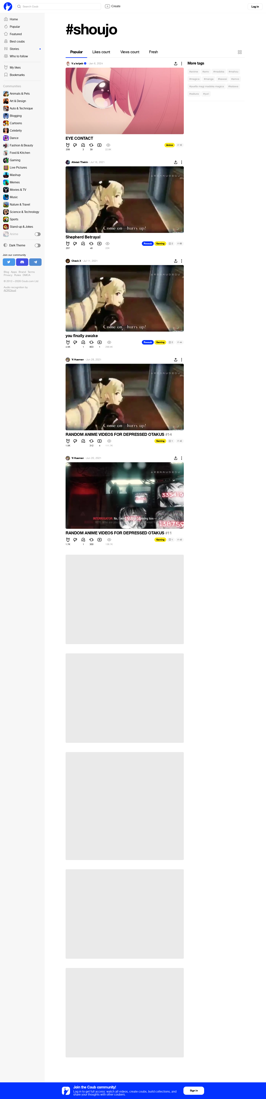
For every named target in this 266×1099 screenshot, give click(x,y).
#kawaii (222, 79)
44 (179, 342)
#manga (209, 79)
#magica (194, 79)
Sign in (194, 1090)
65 (179, 243)
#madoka (218, 71)
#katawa (233, 86)
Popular (12, 26)
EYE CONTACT (79, 138)
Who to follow (16, 56)
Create (112, 6)
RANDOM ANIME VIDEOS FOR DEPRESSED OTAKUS (115, 434)
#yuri (206, 94)
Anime (169, 145)
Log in (255, 7)
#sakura (194, 94)
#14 (168, 434)
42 (179, 441)
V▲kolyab (77, 63)
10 (179, 145)
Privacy (8, 275)
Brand (22, 272)
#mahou (233, 71)
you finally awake (82, 335)
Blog (6, 272)
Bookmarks (14, 75)
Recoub (148, 243)
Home (11, 19)
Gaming (160, 243)
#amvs (235, 79)
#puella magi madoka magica (206, 86)
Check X (76, 261)
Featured (13, 34)
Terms (31, 272)
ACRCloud (10, 290)
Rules (17, 275)
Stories (22, 49)
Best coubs (14, 41)
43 (179, 539)
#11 (168, 533)
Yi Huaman (77, 359)
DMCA (26, 275)
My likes (12, 67)
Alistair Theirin (79, 162)
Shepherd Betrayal (83, 237)
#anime (193, 71)
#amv (205, 71)
